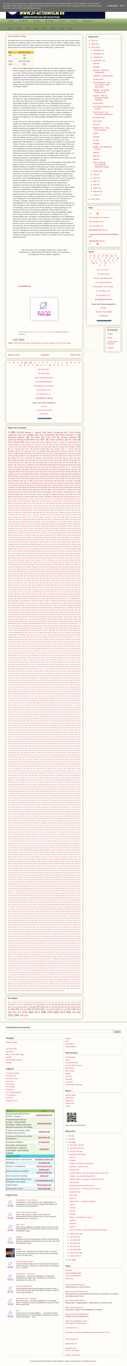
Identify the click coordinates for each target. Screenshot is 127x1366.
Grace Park (29, 755)
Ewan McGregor (75, 510)
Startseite (45, 355)
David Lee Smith (74, 714)
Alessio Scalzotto (71, 641)
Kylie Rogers (55, 829)
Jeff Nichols (77, 784)
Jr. (80, 811)
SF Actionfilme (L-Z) (43, 394)
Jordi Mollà (48, 809)
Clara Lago (21, 700)
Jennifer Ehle (58, 587)
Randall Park (25, 911)
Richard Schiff (39, 619)
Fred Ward (29, 576)
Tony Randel (31, 974)
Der (26, 363)
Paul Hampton (61, 895)
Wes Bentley (66, 983)
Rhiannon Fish (69, 913)
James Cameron (56, 440)
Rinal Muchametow (20, 920)
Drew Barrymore (23, 727)
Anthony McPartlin (39, 657)
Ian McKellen (22, 514)
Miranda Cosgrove (75, 875)
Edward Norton (24, 571)
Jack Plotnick (51, 773)
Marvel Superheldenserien (43, 378)
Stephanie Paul (50, 954)
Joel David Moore (41, 795)
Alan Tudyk (19, 542)
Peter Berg (20, 902)
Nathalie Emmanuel (56, 882)
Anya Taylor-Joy (26, 548)
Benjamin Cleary (26, 669)
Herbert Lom (37, 764)
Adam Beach (18, 639)
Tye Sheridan (26, 497)
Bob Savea (61, 673)
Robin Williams (12, 927)
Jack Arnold (53, 444)
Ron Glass (26, 929)
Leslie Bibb (11, 524)
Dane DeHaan (24, 564)
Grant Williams (61, 755)
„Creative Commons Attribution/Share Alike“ (43, 332)
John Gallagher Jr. (52, 592)
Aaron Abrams (51, 637)
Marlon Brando (62, 852)
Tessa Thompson (44, 535)
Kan (77, 519)
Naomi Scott (75, 879)
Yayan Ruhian (53, 988)
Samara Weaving (19, 940)
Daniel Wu (44, 505)
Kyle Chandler (65, 485)
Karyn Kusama (34, 818)
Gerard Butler (76, 576)
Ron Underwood (63, 929)
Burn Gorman (58, 682)
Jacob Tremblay (24, 775)
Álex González (58, 990)
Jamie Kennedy (13, 585)
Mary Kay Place (47, 857)
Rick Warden (71, 918)
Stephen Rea (69, 956)
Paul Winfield (58, 897)
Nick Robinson (36, 884)
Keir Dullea (33, 823)
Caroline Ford (49, 687)
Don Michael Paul (61, 508)
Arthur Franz (39, 662)
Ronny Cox (11, 931)
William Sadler (66, 986)
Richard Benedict (18, 916)
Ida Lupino (36, 768)
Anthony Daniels (30, 442)
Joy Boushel (64, 811)
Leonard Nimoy (52, 463)
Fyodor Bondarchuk (37, 748)
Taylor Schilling (61, 963)
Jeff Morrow (68, 784)
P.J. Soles (16, 891)
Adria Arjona (58, 539)
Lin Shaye (52, 838)
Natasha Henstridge (25, 467)
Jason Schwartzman (38, 585)
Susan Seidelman (32, 961)
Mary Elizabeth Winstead (41, 603)
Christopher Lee (39, 560)
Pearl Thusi (67, 897)
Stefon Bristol (12, 954)
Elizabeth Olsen (27, 510)
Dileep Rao (70, 721)
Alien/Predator (73, 472)
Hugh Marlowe (58, 766)
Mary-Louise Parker (61, 857)
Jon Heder (35, 804)
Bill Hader (60, 669)
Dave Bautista (13, 444)
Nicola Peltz (46, 884)
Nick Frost (18, 884)
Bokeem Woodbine (58, 551)
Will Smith (70, 635)
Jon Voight (44, 804)
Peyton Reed (32, 904)
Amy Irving (77, 544)
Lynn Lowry (34, 845)
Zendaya (18, 539)
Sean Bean (47, 533)
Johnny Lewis (58, 802)
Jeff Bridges (31, 460)
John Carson (46, 798)
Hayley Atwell (59, 759)
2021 (10, 29)
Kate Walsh (13, 820)
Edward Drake (37, 730)
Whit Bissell (60, 635)
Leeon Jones (50, 834)
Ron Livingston (24, 623)
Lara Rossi (36, 832)
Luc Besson (42, 524)
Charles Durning (45, 691)
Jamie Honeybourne (68, 780)
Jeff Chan (60, 784)
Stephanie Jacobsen (38, 954)
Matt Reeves (68, 603)
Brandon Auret (36, 675)
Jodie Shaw (47, 793)
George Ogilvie (12, 752)
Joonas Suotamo (37, 809)
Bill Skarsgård (30, 551)
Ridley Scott (29, 469)
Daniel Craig (35, 564)
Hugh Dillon (38, 766)
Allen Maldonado (42, 648)
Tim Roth (58, 968)
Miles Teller (40, 490)
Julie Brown (61, 814)
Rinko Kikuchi (45, 920)
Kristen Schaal (76, 827)
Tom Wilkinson (22, 635)
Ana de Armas (45, 650)
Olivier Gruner (71, 888)
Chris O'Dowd (12, 696)
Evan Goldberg (60, 739)
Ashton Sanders (70, 662)
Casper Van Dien (15, 555)
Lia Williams (77, 836)
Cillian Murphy (73, 442)
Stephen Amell (62, 954)
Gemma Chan (64, 576)
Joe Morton (35, 589)
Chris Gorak (65, 693)
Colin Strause (33, 562)
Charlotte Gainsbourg (20, 693)
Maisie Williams (51, 848)
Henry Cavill (14, 580)
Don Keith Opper (56, 723)
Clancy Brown (12, 700)
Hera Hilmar (27, 764)
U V (44, 365)
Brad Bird (19, 675)
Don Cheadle (16, 449)
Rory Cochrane (21, 931)
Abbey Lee (71, 637)
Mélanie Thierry (62, 607)
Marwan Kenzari (24, 857)
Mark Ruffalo (46, 451)
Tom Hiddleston (22, 972)
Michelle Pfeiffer (67, 526)
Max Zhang (75, 861)
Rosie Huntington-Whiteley (67, 931)
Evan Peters (71, 739)
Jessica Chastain (45, 517)
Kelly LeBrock (63, 823)
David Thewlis (55, 716)
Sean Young (77, 943)
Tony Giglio (11, 974)
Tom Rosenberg (34, 972)
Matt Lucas (77, 859)
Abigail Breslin (76, 496)
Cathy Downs (63, 689)
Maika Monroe (15, 526)
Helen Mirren (19, 761)
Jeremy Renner (44, 460)
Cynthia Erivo (64, 705)
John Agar (71, 589)
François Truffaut (13, 748)
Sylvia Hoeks (56, 961)
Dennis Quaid (61, 567)
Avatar (27, 664)
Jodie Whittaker (57, 793)
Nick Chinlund (50, 610)
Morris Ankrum (51, 877)
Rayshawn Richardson (26, 913)
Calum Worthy (56, 684)
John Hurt (34, 519)
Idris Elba (20, 460)
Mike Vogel (17, 875)
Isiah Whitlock (48, 771)
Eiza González (26, 732)
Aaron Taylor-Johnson (44, 539)
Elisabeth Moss (37, 732)
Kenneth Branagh (24, 521)
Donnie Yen (63, 725)
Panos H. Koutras (15, 893)
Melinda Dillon (70, 863)
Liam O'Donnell (14, 838)
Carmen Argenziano (74, 553)
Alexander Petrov (65, 542)
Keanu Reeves (14, 442)
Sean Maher (67, 943)
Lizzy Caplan (41, 598)
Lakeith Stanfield (66, 829)
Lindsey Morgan (74, 838)
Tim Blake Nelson (42, 632)
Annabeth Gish (14, 657)
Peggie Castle (14, 900)
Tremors (46, 453)
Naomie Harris (22, 882)
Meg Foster (38, 863)
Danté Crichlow (34, 712)
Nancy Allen (45, 879)
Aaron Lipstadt (62, 637)
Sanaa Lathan (42, 626)
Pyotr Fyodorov (37, 906)
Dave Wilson (57, 712)
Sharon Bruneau (18, 947)
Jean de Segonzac (32, 784)
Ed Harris (77, 569)
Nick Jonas (27, 884)
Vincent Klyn (42, 981)
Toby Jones (65, 494)
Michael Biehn (27, 526)
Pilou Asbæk (65, 904)
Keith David (12, 521)
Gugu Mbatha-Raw (39, 757)
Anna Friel (65, 655)
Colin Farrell (76, 456)
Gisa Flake (46, 752)
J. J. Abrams (69, 449)
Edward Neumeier (75, 730)
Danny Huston (23, 712)
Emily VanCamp (31, 573)
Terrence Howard (38, 965)
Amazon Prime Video (44, 410)
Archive (63, 659)
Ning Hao (66, 884)
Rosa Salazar (32, 931)
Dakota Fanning (35, 707)
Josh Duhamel (13, 485)
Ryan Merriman (19, 936)
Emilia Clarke (19, 573)
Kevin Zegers (39, 825)
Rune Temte (20, 934)
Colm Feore (45, 562)
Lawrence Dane (39, 834)
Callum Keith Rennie (44, 684)
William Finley (23, 986)
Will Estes (76, 983)
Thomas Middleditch (14, 632)
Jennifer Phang (67, 786)
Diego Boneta (60, 721)
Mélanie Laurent (23, 879)
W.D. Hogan (75, 981)
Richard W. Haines (60, 918)
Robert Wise (14, 533)
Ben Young (66, 666)
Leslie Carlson (58, 836)
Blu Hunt (43, 673)
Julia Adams (32, 814)
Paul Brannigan (32, 895)
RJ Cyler (22, 909)
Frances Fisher (61, 743)
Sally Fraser (19, 626)
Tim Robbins (53, 494)
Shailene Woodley (72, 533)
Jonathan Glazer (76, 804)
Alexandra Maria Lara (16, 646)
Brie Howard (26, 680)
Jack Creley (13, 773)
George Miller (35, 512)
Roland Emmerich (61, 451)
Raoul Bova (45, 911)
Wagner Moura (12, 983)
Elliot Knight (11, 734)
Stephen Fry (11, 956)
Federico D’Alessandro (68, 741)
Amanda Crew (65, 648)
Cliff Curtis (65, 700)
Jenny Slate (77, 786)
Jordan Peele (46, 594)
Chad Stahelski (74, 689)
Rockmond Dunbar (24, 927)
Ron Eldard (18, 929)
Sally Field (36, 936)
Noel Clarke (31, 886)
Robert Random (49, 925)
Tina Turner (13, 970)
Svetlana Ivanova (45, 961)
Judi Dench (57, 594)
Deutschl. (39, 458)
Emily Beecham (43, 734)
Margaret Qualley (40, 850)
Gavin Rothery (28, 750)
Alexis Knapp (63, 646)
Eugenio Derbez (37, 739)
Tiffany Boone (31, 968)
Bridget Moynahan (15, 680)
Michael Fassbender (61, 465)
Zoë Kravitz (40, 637)
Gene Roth (50, 750)
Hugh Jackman (55, 449)
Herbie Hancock (47, 764)
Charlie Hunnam (52, 558)
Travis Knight (61, 974)
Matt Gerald (59, 859)
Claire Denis (75, 698)
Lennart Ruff (18, 836)
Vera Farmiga (19, 537)
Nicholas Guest (38, 610)
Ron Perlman (24, 492)
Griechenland (28, 757)
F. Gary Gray (33, 741)
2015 (61, 29)
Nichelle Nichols (67, 528)
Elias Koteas (36, 571)
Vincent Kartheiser (30, 981)
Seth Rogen (70, 945)
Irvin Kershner (37, 771)
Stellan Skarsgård (24, 954)
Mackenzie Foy (68, 845)
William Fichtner (57, 537)
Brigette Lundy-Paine (38, 680)
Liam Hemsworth (68, 463)
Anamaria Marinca (57, 650)
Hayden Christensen (60, 512)
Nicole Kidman (62, 610)
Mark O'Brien (40, 852)
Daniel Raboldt (64, 709)
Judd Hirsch (13, 814)
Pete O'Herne (61, 900)
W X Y (54, 365)
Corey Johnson (60, 703)
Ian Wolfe (27, 768)
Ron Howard (35, 929)
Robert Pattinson (47, 621)
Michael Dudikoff (43, 868)
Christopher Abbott (72, 696)
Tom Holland (57, 535)
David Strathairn (43, 716)
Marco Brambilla (24, 343)
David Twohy (41, 478)
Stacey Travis (65, 952)
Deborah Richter (13, 721)
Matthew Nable (36, 861)
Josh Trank (45, 811)
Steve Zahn (29, 959)
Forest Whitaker (13, 481)
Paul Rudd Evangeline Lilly (22, 897)
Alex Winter (54, 644)
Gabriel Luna (71, 748)
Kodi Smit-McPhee (57, 827)
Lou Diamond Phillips (50, 841)
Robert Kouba (51, 922)
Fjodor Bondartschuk (17, 576)
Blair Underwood (21, 673)
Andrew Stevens (55, 653)
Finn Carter (17, 743)
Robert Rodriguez (73, 925)
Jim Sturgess (62, 791)
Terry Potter (59, 965)
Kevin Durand (29, 825)
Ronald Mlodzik (36, 623)
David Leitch (11, 716)
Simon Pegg (56, 469)
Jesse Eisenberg (27, 789)
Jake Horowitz (20, 777)
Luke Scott (53, 843)
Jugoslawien (22, 814)
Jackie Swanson (61, 773)
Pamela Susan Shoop (63, 891)
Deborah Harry (74, 718)
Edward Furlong (48, 730)
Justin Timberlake (58, 816)
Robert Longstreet (73, 922)
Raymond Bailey (12, 913)
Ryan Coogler (58, 623)
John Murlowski (63, 800)
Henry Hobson (48, 761)
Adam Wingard (59, 639)
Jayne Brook (21, 784)
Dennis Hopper (50, 567)
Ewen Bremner (22, 741)
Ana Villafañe (34, 650)
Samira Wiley (31, 940)
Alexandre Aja (42, 646)
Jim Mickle (53, 791)
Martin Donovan (40, 854)
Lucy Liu (68, 598)
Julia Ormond (51, 814)
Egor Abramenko (15, 732)
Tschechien (41, 977)
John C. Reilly (12, 798)
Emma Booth (75, 734)
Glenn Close (64, 481)
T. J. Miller (65, 961)
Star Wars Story (54, 628)
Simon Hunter (51, 949)
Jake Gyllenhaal (40, 582)
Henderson (38, 761)
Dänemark (68, 569)
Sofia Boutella (18, 628)
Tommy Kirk (55, 972)
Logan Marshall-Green (55, 598)
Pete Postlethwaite (73, 900)
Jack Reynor (74, 580)
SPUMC (28, 936)
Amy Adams (30, 499)
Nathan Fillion (73, 607)
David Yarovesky (14, 718)
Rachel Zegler (42, 909)
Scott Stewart (36, 943)
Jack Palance (62, 580)
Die (30, 363)
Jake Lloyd (30, 777)
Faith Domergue (44, 741)
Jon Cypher (18, 804)
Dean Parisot (38, 567)
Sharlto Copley (13, 535)
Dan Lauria (11, 709)
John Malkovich (76, 592)
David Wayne (65, 716)
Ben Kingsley (27, 456)
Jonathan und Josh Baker (71, 807)
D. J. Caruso (75, 705)
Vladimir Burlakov (64, 981)
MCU (66, 524)
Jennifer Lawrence (68, 437)
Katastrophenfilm (45, 818)
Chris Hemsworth (46, 435)
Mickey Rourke (59, 872)
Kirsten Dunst (29, 827)
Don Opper (17, 569)
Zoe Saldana (28, 435)
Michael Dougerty (31, 868)
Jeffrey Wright (31, 587)
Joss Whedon (54, 519)
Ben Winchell (56, 666)
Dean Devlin (55, 718)
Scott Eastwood (70, 940)
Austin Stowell (19, 664)
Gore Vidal (20, 755)
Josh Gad (17, 811)
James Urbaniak (55, 780)
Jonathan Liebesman (42, 807)
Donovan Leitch (73, 725)
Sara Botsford (41, 940)
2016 (53, 29)
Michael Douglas (40, 526)
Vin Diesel (55, 453)
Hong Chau (17, 766)
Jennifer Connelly (45, 587)
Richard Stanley (52, 619)
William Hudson (33, 986)
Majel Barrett (62, 848)
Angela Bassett (45, 546)
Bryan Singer (19, 476)
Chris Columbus (46, 693)
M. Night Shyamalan (55, 524)
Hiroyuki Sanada (69, 764)
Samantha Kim (68, 938)
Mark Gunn (29, 852)
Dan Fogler (75, 707)
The (37, 365)
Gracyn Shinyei (39, 755)
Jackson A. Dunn (74, 773)
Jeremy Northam (14, 789)
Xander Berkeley (31, 988)
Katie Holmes (70, 820)
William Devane (12, 986)
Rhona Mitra (67, 530)
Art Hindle (30, 662)
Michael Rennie (42, 870)
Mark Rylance (63, 601)
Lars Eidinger (65, 832)
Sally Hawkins (46, 936)
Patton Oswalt (21, 895)
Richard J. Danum (68, 916)
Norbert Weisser (30, 530)
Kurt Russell (49, 521)
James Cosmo (60, 777)
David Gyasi (29, 714)
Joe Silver (31, 795)
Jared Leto (24, 585)
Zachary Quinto (34, 472)
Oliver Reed (60, 888)
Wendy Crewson (55, 983)
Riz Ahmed (77, 530)
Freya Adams (25, 748)
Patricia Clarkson (48, 893)
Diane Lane (32, 508)
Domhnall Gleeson (71, 478)
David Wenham (76, 716)
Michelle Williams (39, 872)
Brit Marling (59, 680)
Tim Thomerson (66, 632)
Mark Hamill (34, 465)
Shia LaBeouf (15, 494)
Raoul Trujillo (55, 911)
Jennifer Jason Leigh (29, 517)
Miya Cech (23, 877)
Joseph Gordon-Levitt (70, 483)
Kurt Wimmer (46, 829)
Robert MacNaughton (14, 925)
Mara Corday (19, 850)
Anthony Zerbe (65, 657)
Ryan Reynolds (64, 492)
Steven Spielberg (14, 453)
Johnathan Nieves (23, 802)
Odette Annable (51, 886)
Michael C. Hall (57, 866)
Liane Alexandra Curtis (28, 838)
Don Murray (77, 723)
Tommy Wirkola (65, 972)
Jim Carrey (58, 517)
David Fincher (20, 714)
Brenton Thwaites (39, 678)
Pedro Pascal (77, 897)
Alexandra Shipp (30, 646)
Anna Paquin (52, 499)
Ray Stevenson (50, 616)
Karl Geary (13, 818)
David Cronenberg (55, 432)
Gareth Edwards (41, 576)
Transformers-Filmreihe (31, 453)
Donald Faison (28, 725)
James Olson (32, 780)
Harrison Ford (40, 444)
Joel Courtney (46, 589)
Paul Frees (51, 895)
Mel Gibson (60, 487)
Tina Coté (78, 968)
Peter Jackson (12, 904)
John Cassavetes (58, 798)
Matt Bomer (57, 603)
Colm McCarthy (49, 703)
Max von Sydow (12, 863)
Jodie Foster (69, 517)
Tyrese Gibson (39, 497)
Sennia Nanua (42, 945)
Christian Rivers (59, 696)
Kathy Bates (60, 820)
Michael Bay (46, 465)
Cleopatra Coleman (54, 700)
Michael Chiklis (68, 866)
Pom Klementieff (12, 906)
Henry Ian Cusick (60, 761)
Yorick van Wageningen (67, 988)
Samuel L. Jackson (33, 432)
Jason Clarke (26, 782)
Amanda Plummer (52, 544)
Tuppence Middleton (53, 977)
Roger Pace (68, 927)
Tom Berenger (65, 970)
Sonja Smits (33, 952)
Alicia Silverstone (20, 648)
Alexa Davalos (64, 644)
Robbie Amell (22, 621)
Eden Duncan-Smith (14, 730)
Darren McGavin (46, 712)
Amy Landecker (12, 650)
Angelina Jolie (13, 474)
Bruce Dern (18, 682)
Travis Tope (71, 974)
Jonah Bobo (52, 804)
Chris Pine (65, 456)
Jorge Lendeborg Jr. (60, 809)
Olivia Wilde (59, 612)
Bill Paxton (56, 474)
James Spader (32, 483)
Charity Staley (23, 691)
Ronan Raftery (74, 929)
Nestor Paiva (25, 610)
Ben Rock (47, 666)
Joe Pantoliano (12, 795)
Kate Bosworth (68, 818)
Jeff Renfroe (13, 786)
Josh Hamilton (26, 811)
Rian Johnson (73, 616)
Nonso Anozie (41, 886)
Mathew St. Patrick (23, 859)
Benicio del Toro (76, 666)
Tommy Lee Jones (35, 635)
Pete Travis (11, 902)
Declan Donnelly (38, 721)
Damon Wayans (46, 707)
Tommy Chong (45, 972)
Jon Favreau (58, 460)
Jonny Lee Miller (25, 809)
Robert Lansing (61, 922)
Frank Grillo (14, 512)
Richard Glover (55, 916)
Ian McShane (77, 766)
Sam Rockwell (30, 626)
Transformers (23, 21)
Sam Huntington (76, 936)
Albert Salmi (47, 641)
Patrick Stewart (66, 490)
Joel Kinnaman (63, 795)
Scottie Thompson (48, 943)
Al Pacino (27, 641)
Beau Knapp (11, 666)
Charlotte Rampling (34, 693)
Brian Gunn (63, 678)
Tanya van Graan (25, 963)
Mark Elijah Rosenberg (17, 852)
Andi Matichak (69, 650)
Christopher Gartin (43, 698)
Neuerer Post (13, 355)
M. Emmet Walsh (56, 845)
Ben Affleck (13, 501)
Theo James (27, 494)
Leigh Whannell (18, 598)
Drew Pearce (35, 727)
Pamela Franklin (50, 891)
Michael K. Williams (57, 868)
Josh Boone (71, 809)
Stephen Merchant (58, 956)
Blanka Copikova (33, 673)
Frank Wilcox (43, 746)
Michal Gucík (17, 872)
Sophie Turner (30, 628)
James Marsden (73, 514)
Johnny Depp (47, 802)
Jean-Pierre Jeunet (65, 585)
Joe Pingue (22, 795)
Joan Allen (15, 793)
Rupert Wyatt (30, 934)
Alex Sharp (45, 644)
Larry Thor (56, 832)
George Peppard (23, 752)
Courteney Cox (17, 705)
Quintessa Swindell (71, 906)
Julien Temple (71, 814)
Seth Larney (61, 945)
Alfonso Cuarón (20, 544)
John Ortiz (43, 519)
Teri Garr (20, 965)
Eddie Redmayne (74, 727)
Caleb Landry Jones (29, 503)
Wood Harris (13, 988)
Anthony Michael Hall (53, 657)
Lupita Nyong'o (21, 465)
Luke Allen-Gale (34, 843)
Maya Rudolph (23, 863)
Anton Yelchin (76, 499)
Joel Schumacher (59, 589)
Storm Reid (75, 959)
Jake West (39, 777)
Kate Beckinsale (57, 818)
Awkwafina (43, 664)
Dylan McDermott (56, 569)
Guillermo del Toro (59, 578)
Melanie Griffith (59, 863)
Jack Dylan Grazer (49, 580)
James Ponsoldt (43, 780)
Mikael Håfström (71, 872)
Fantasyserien (87, 21)
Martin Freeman (51, 854)
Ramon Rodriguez (13, 911)
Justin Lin (48, 816)
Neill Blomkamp (13, 610)
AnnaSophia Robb (75, 655)
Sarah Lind (51, 940)
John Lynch (64, 592)
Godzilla (12, 755)
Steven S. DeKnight (52, 959)
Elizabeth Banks (53, 458)
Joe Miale (76, 793)
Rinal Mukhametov (33, 920)
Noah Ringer (22, 886)
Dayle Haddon (45, 718)
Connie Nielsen (33, 505)
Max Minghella (55, 861)
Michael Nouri (20, 870)
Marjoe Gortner (76, 850)
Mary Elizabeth (36, 857)
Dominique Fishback (45, 508)
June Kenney (28, 816)
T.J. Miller (49, 630)
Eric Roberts (66, 737)
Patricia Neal (58, 893)
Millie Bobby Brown (34, 607)
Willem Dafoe (52, 497)
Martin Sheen (63, 854)
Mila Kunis (26, 875)
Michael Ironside (51, 605)
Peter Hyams (44, 614)
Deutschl (71, 567)
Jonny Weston (34, 594)
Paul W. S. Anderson (70, 467)
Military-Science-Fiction (37, 875)
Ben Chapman (29, 666)
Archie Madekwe (54, 659)
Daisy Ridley (29, 478)
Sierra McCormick (19, 949)
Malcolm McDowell (73, 848)
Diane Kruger (49, 721)
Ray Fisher (38, 616)
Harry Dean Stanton (74, 578)
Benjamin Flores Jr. (38, 669)
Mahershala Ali (28, 601)
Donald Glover (39, 725)
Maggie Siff (41, 848)
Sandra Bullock (36, 343)
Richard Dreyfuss (44, 916)
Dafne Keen (24, 707)
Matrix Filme (36, 487)
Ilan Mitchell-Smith (69, 768)
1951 (9, 1002)
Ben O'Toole (38, 666)
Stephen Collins (74, 954)
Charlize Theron (54, 503)
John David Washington (36, 592)
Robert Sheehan (60, 621)
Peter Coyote (20, 614)
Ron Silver (53, 929)
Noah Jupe (13, 886)
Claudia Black (42, 700)
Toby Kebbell (55, 970)
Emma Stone (12, 737)
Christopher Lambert (24, 560)
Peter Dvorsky (52, 902)
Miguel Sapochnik (35, 528)
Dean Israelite (26, 567)
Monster (42, 877)
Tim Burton (54, 632)
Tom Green (75, 970)
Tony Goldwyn (21, 974)
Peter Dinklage (32, 614)
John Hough (21, 800)
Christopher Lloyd (53, 560)
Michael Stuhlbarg (66, 605)
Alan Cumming (37, 641)
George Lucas (67, 458)
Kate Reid (78, 818)
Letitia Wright (30, 598)
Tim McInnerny (41, 968)
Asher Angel (39, 548)
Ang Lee (76, 653)
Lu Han (72, 841)
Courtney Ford (42, 705)
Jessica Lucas (71, 789)
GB (17, 432)
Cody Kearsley (14, 703)
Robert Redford (61, 925)
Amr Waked (75, 648)
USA (58, 343)
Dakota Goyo (69, 562)
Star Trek (74, 21)
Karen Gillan (24, 463)
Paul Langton (71, 895)
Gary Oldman (27, 444)
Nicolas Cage (18, 530)
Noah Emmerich (76, 884)
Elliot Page (57, 571)
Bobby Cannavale (43, 551)
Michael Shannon (54, 870)
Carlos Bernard (38, 687)
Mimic (46, 528)
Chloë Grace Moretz (67, 558)
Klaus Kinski (45, 827)
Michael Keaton (72, 487)
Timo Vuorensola (68, 968)
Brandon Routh (61, 675)
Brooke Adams (69, 680)
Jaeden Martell (74, 775)
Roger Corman (58, 927)
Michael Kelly (69, 868)
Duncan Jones (43, 569)
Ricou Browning (75, 619)
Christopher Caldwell (14, 698)
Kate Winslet (46, 596)
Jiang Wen (31, 791)
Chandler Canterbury (74, 555)
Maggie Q (17, 601)
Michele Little (27, 872)
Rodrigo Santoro (46, 927)
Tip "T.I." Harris (23, 970)
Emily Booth (53, 734)
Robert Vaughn (73, 621)
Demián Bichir (20, 508)
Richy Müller (64, 619)
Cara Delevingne (18, 687)
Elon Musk (21, 734)
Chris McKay (75, 693)
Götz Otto (61, 757)
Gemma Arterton (40, 750)
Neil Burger (55, 528)
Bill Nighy (68, 669)
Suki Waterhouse (22, 630)
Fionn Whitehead (49, 743)
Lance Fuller (77, 829)
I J (53, 363)
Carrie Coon (42, 503)
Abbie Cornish (48, 472)
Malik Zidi (10, 850)
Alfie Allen (72, 646)
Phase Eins (54, 614)
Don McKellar (67, 723)
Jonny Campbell (12, 809)
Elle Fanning (47, 571)
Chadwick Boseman (57, 555)
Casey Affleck (24, 689)
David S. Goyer (32, 716)
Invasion (33, 580)
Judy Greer (65, 519)
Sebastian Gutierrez (16, 945)
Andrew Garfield (31, 653)
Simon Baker (30, 949)
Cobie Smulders (20, 505)
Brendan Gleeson (15, 678)
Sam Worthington (43, 469)
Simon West (71, 949)
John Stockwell (74, 800)
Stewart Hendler (65, 959)
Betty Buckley (51, 669)
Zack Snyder (63, 497)
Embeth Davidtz (69, 571)
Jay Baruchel (52, 585)
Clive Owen (71, 476)
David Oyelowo (56, 505)
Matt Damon (48, 487)
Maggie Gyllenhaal (19, 848)
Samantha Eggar (56, 938)
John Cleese (77, 798)
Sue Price (23, 535)
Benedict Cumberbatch (41, 474)
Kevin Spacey (37, 521)
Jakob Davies (49, 777)
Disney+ (44, 406)
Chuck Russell (55, 698)
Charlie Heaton (69, 691)
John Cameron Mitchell (34, 798)
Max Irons (46, 861)
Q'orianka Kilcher (49, 906)
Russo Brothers (37, 492)
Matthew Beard (24, 861)
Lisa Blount (22, 841)
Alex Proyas (28, 644)
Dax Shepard (35, 718)
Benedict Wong (38, 501)
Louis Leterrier (63, 841)
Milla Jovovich (53, 490)
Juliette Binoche (35, 596)
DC (37, 382)
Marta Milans (29, 854)
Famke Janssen (64, 573)
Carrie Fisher (54, 456)
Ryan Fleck (71, 934)
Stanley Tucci (41, 628)
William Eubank (44, 537)
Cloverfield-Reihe (76, 700)
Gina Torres (23, 578)
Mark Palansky (50, 852)
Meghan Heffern (48, 863)
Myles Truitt (72, 877)
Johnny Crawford (36, 802)
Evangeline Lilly (62, 510)
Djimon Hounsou (55, 478)
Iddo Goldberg (47, 768)
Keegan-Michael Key (21, 823)
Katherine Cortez (35, 820)
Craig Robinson (53, 705)
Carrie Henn (58, 687)
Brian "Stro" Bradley (52, 678)
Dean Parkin (64, 718)
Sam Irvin (13, 938)
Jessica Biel (37, 789)
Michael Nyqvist (30, 870)
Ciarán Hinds (65, 698)
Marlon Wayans (74, 852)
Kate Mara (25, 485)
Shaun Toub (57, 947)
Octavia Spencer (25, 612)
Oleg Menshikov (12, 888)
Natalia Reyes (32, 882)
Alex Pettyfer (53, 542)
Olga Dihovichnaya (25, 888)
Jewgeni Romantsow (19, 791)
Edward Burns (26, 730)
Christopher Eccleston (28, 698)
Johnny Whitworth (69, 802)
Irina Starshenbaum (25, 771)
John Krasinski (42, 800)
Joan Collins (24, 793)
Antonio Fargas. (28, 659)
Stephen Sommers (18, 959)
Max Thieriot (65, 861)
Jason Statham (46, 782)
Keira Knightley (43, 823)
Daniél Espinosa (60, 564)
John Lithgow (52, 800)
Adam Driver (60, 472)
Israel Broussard (58, 771)
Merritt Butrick (31, 866)
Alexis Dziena (52, 646)
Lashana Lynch (76, 832)
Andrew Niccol (68, 453)
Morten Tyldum (62, 877)
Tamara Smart (14, 963)
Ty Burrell (64, 977)
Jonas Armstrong (64, 804)
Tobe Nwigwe (45, 970)
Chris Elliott (56, 693)
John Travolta (12, 802)
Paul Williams (47, 897)
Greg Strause (46, 578)
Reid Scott (38, 913)
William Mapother (55, 986)
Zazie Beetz (30, 637)
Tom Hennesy (12, 972)
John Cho (56, 483)
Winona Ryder (20, 472)
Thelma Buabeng (19, 968)
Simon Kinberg (61, 949)
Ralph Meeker (75, 909)
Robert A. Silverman (66, 920)
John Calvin (21, 798)
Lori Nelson (38, 841)
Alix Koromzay (31, 648)
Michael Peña (13, 490)
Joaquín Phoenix (22, 589)
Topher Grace (41, 974)
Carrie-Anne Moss (33, 476)
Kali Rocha (69, 816)
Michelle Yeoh (22, 528)
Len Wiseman (71, 834)
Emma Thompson (23, 737)
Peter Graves (75, 902)
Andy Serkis (48, 447)
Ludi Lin (25, 843)
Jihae (37, 791)
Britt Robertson (36, 553)
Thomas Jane (41, 494)
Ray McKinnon (66, 911)
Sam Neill (77, 492)
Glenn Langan (56, 752)
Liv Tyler (33, 524)
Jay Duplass (67, 782)
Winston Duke (77, 986)
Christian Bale (48, 476)
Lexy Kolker (68, 836)
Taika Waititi (59, 630)
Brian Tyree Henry (23, 553)
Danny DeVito (12, 712)
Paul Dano (42, 895)
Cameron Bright (68, 684)
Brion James (50, 680)
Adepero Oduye (70, 639)
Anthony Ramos (13, 548)
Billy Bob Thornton (22, 671)
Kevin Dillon (18, 825)
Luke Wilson (11, 845)
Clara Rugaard (31, 700)
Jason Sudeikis (57, 782)
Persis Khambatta (49, 900)
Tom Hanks (14, 497)
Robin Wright (12, 623)
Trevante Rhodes (20, 977)
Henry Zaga (18, 764)
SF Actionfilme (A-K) (43, 390)
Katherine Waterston (49, 820)
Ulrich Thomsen (17, 979)
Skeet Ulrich (18, 952)
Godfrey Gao (77, 752)
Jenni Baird (46, 786)
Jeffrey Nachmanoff (34, 786)
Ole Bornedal (75, 886)
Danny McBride (73, 564)
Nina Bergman (57, 884)
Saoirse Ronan (36, 533)
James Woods (53, 582)
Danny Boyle (75, 709)
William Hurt (69, 537)
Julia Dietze (41, 814)
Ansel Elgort (25, 474)
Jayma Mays (11, 784)
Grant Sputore (50, 755)
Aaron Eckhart (29, 539)
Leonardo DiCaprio (72, 521)
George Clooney (38, 481)
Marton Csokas (74, 854)
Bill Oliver (76, 669)
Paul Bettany (53, 467)
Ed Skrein (13, 571)
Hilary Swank (58, 764)
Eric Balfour (44, 737)
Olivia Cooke (43, 530)
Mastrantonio (11, 859)
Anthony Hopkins (72, 546)
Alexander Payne (76, 644)
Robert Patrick (34, 621)
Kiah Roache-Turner (51, 825)
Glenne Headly (66, 752)
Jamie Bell (64, 582)
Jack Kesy (30, 773)
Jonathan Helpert (15, 807)
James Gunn (19, 483)
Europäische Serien (44, 398)
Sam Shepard (45, 938)
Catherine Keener (42, 555)
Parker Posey (37, 893)
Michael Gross (54, 526)
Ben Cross (60, 548)
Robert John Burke (39, 922)
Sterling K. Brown (67, 628)
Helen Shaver (29, 761)
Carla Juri (28, 687)
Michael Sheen (65, 870)
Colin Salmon (20, 562)
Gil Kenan (13, 578)
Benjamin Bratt (14, 669)
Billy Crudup (33, 671)
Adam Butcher (39, 639)
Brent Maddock (27, 678)
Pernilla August (37, 900)
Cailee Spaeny (20, 684)
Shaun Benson (47, 947)
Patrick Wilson (70, 612)
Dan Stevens (21, 709)
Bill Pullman (19, 551)
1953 (14, 1002)
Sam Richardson (23, 938)
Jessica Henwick (59, 789)
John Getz (13, 800)
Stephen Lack (33, 956)
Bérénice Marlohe (70, 682)
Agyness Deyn (69, 539)
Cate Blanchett (29, 555)
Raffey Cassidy (64, 909)
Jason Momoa (45, 483)
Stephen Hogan (22, 956)
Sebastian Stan (59, 533)
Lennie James (28, 836)
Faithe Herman (55, 741)
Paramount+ (44, 414)
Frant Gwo (53, 746)
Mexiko (39, 866)
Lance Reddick (26, 832)
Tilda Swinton (28, 632)
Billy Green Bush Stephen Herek (61, 671)
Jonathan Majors (56, 807)
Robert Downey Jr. (68, 435)
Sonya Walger (43, 952)
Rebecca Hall (62, 616)
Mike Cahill (21, 607)
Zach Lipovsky (20, 990)
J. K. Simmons (34, 514)
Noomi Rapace (13, 612)
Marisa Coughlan (65, 850)
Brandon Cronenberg (48, 675)
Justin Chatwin (39, 816)
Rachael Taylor (76, 614)
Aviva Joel (35, 664)
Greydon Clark (18, 757)
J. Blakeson (69, 771)
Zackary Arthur (31, 990)
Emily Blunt (39, 510)
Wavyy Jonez (44, 983)
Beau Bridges (75, 664)
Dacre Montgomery (13, 707)
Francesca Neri (12, 746)
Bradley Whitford (72, 551)
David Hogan (40, 714)
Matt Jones (68, 859)
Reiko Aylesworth (48, 913)
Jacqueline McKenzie (49, 775)
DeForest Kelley (69, 505)
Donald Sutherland (30, 569)
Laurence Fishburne (16, 440)
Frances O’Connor (73, 743)
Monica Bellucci (32, 877)
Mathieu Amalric (36, 859)
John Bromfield (74, 795)
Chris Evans (60, 447)
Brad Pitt (26, 675)
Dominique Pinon (44, 723)
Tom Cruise (76, 494)
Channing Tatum (15, 558)
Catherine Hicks (35, 689)
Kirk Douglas (19, 827)
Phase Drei (64, 614)
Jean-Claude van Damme (47, 784)
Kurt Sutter (36, 829)
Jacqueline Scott (62, 775)
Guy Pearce (46, 512)
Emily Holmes (64, 734)
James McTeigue (20, 780)
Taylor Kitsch (51, 963)
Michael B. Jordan (37, 605)
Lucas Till (17, 843)
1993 (15, 343)
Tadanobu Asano (76, 961)
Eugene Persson (25, 739)
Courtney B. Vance (29, 705)
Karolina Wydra (22, 818)
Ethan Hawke (49, 510)
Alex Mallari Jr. (18, 644)
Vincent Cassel (18, 981)
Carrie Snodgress (70, 687)
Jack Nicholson (40, 773)
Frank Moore (33, 746)
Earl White (54, 727)
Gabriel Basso (60, 748)
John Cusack (21, 592)
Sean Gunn (58, 943)
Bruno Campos (39, 682)
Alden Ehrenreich (58, 641)
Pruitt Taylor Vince (25, 906)
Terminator (33, 535)
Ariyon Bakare (20, 662)
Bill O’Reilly (11, 671)
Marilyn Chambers (52, 850)
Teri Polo (28, 965)
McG (31, 863)
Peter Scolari (22, 904)
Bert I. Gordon (59, 442)
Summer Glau (12, 961)
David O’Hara (21, 716)
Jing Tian (70, 791)
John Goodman (23, 519)
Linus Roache (12, 841)
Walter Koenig (31, 537)
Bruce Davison (49, 553)
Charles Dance (29, 558)
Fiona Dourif (38, 743)
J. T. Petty (78, 771)
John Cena (68, 798)
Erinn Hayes (13, 739)
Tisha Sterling (34, 970)
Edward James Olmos (61, 730)
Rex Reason (59, 913)
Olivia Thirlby (48, 612)
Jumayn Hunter (18, 816)
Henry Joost (71, 761)
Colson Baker (57, 562)
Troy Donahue (31, 977)
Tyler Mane (72, 977)
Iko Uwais (57, 768)
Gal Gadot (24, 512)
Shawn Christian (68, 947)
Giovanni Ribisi (34, 578)
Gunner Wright (52, 757)
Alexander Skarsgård (17, 499)
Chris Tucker (34, 696)
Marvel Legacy (12, 857)
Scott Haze (18, 943)
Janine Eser (16, 782)
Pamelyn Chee (76, 891)
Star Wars (62, 21)
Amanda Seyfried (65, 544)
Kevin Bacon (57, 596)
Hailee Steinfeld (70, 757)
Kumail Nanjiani (26, 829)
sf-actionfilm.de (24, 286)
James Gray (70, 777)
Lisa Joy (30, 841)
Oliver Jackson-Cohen (48, 888)
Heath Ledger (69, 759)
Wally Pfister (22, 983)
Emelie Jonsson (31, 734)
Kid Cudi (62, 825)
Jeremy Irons (70, 587)
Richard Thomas (48, 918)
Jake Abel (11, 777)
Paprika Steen (26, 893)
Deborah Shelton (25, 721)
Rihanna (13, 621)
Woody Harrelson (34, 447)
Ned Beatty (73, 882)
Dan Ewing (67, 707)
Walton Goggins (33, 983)
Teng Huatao (11, 965)
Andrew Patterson (43, 653)
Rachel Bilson (32, 909)
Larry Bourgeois (46, 832)
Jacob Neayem (12, 775)
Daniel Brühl (53, 709)
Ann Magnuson (45, 655)
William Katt (44, 986)
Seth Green (51, 945)
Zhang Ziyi (48, 990)
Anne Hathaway (64, 499)
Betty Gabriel (71, 548)
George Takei (52, 481)
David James (50, 714)
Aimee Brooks (18, 641)
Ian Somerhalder (15, 768)
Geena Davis (53, 576)
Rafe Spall (28, 616)
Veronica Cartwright (48, 979)
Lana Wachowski (38, 463)
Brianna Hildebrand (75, 678)
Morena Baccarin (48, 607)
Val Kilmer (37, 979)
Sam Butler (55, 936)
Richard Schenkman (35, 918)
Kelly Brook (53, 823)
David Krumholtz (61, 714)
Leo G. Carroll (38, 836)
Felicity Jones (76, 573)
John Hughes (31, 800)
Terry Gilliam (49, 965)
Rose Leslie (53, 931)
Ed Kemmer (62, 727)
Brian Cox (11, 553)
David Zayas (25, 718)
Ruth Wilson (62, 934)
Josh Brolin (70, 460)
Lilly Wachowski (23, 487)
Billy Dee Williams (44, 671)
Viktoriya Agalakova (62, 979)
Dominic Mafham (31, 723)
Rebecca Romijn (54, 530)
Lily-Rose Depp (41, 838)
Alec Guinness (41, 542)
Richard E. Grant (26, 619)
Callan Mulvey (31, 684)
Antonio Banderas (15, 659)
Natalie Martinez (43, 882)
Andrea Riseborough (17, 546)
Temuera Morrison (73, 963)
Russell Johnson (41, 934)
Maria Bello (39, 601)
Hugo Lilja (68, 766)
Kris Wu (67, 827)
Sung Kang (21, 961)
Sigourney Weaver (16, 437)
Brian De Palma (41, 456)
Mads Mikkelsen (75, 524)
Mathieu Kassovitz (48, 859)
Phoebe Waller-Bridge (53, 904)
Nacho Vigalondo (35, 879)
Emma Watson (35, 737)
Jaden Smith (27, 582)
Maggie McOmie (31, 848)
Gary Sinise (18, 750)
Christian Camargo (46, 696)
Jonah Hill (23, 594)
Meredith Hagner (19, 866)
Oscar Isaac (40, 467)
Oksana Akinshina (64, 886)
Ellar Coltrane (75, 732)
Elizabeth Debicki (13, 510)
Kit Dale (37, 827)
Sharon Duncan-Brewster (33, 947)
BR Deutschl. (50, 548)
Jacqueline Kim (35, 775)
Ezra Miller (52, 573)
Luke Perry (45, 843)
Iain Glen (24, 580)
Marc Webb (29, 850)
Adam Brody (28, 639)
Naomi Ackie (65, 879)
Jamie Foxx (74, 582)
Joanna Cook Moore (36, 793)
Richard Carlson (13, 619)
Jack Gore (22, 773)
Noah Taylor (74, 610)
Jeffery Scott (23, 786)
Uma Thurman (49, 635)
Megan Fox (24, 605)
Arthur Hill (49, 662)
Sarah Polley (60, 940)
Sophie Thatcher (54, 952)
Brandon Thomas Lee (74, 675)
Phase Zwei (41, 904)
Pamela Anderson (38, 891)
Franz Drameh (74, 746)
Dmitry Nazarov (19, 723)
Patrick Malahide (69, 893)
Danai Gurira (31, 709)
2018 (36, 29)
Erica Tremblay (76, 737)
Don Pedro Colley (15, 725)
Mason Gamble (73, 857)
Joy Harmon (73, 811)
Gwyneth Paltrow (39, 449)
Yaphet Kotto (42, 988)
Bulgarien (49, 682)
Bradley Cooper (51, 501)
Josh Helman (36, 811)
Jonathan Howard (28, 807)
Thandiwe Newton (72, 630)
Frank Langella (23, 746)
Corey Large (71, 703)
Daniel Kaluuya (47, 564)
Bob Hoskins (51, 673)
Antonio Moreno (41, 659)
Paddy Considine (26, 891)
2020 (19, 29)
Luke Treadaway (74, 843)
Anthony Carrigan (26, 657)
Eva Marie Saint (49, 739)
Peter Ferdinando (63, 902)
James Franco (60, 514)
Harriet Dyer (21, 759)
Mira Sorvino (64, 875)
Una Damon (28, 979)
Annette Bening (58, 546)
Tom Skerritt (68, 535)
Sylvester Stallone (48, 343)
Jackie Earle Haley (14, 582)
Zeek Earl (40, 990)
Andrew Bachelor (19, 653)
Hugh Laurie (47, 766)
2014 (70, 29)
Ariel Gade (72, 659)
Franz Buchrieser (63, 746)
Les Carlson (48, 836)
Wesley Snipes (65, 343)
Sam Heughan (65, 936)
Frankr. (26, 449)
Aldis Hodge (29, 542)
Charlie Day (41, 558)
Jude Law (34, 451)
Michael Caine (66, 444)
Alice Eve (40, 544)
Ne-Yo (65, 882)
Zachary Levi (19, 637)
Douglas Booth (12, 727)
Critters (11, 21)
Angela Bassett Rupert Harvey (17, 655)
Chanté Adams (12, 691)
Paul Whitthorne (36, 897)
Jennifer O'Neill (56, 786)
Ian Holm (73, 512)
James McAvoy (13, 517)
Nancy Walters (55, 879)
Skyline (26, 952)
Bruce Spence (28, 682)
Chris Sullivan (23, 696)
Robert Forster (27, 922)
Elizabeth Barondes (49, 732)
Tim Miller (50, 968)
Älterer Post (76, 355)
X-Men (22, 988)
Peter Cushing (41, 902)
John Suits (13, 594)
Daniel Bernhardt (42, 709)
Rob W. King (54, 920)
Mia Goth (47, 866)
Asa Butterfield (59, 662)
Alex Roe (37, 644)
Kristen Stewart (51, 485)
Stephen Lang (69, 469)
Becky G (19, 666)
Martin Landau (26, 603)
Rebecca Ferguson (15, 469)
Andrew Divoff (32, 546)
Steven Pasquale (40, 959)
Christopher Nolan (74, 447)
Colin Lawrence (25, 703)
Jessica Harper (47, 789)
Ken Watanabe (37, 485)
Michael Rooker (27, 490)
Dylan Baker (44, 727)
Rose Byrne (25, 533)
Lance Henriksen (15, 832)
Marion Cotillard (51, 601)
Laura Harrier (14, 834)
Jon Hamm (27, 804)
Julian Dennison (69, 594)
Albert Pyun (35, 440)
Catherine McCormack (49, 689)
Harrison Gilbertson (33, 759)
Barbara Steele (64, 664)
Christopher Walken (68, 560)
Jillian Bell (44, 791)
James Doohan (47, 514)
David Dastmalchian (69, 712)
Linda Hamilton (22, 524)
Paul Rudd (21, 447)
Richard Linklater (22, 918)
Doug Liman (74, 508)
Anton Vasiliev (76, 657)
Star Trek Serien (43, 369)
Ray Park (76, 911)
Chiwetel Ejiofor (67, 503)
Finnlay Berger (27, 743)
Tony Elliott (75, 972)
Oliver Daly (36, 888)
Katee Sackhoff (23, 820)
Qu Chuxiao (59, 906)
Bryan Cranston (15, 503)
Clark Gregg (60, 476)
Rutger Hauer (51, 492)
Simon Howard (40, 949)
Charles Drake (34, 691)
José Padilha (54, 811)
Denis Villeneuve (26, 458)
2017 (44, 29)
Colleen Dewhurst (37, 703)
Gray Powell (71, 755)
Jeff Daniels (20, 587)
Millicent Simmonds (52, 875)
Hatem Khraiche (47, 759)
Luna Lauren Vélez (23, 845)
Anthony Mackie (45, 442)
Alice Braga (31, 544)
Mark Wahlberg (13, 603)
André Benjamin (67, 653)
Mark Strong (74, 601)
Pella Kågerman (25, 900)
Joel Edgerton (52, 795)
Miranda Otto (13, 877)
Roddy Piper (36, 927)
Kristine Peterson (15, 829)
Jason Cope (35, 782)
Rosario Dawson (43, 931)
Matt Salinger (14, 861)
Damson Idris (57, 707)
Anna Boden (55, 655)
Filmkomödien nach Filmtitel (44, 386)
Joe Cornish (67, 793)
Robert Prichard (37, 925)
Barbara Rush (53, 664)
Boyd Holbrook (68, 474)
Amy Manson (24, 650)
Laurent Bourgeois (26, 834)
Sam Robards (34, 938)
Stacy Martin (75, 952)
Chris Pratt (51, 437)
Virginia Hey (52, 981)
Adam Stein (48, 639)
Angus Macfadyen (33, 655)
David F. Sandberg (14, 567)
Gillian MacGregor (36, 752)
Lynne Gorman (44, 845)
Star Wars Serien (44, 373)
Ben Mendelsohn (25, 501)
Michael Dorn (19, 868)
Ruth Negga (52, 934)
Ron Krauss (44, 929)
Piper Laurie (75, 904)
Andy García (41, 499)
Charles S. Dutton (57, 691)
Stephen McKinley (45, 956)
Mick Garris (49, 872)
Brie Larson (62, 501)
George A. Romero (61, 750)
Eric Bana (43, 573)
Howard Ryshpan (28, 766)
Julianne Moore (22, 596)
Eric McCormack (55, 737)
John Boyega (23, 451)
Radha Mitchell (52, 909)
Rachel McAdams (16, 616)
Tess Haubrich (69, 965)
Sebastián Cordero (29, 945)
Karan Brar (77, 816)
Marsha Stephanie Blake (15, 854)
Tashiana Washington (39, 963)
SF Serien (36, 21)
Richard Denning (31, 916)
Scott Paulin (26, 943)
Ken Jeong (73, 823)
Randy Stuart (35, 911)
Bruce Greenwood (75, 501)
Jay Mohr (76, 782)
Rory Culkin (48, 623)
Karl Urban (72, 440)
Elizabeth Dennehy (63, 732)
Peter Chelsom (30, 902)
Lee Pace (59, 521)
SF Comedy (49, 21)
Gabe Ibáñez (49, 748)
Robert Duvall (16, 922)
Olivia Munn (37, 612)
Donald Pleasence (51, 725)
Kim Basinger (72, 825)
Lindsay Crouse (62, 838)
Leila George (60, 834)
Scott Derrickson (68, 626)
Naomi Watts (11, 882)
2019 (27, 29)
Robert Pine (26, 925)
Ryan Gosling (70, 623)
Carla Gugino (60, 553)
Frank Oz (26, 481)
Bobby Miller (70, 673)
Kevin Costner (68, 596)
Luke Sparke (62, 843)
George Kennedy (74, 750)
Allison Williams (54, 648)
